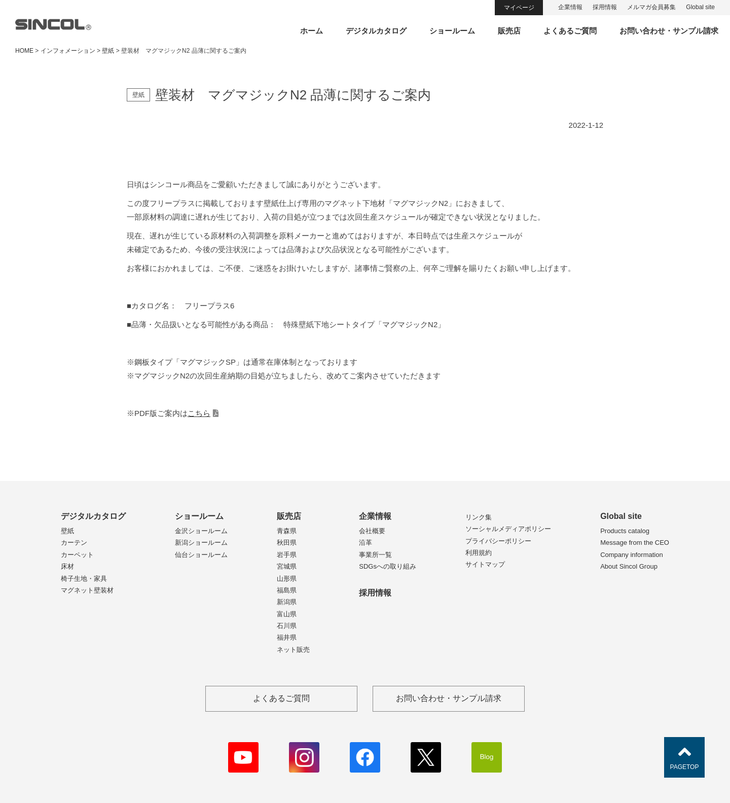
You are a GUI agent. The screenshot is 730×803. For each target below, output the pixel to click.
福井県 (287, 637)
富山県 (287, 614)
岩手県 (287, 554)
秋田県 (287, 542)
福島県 (287, 590)
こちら (199, 413)
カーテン (74, 542)
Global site (700, 7)
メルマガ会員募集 (651, 7)
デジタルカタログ (376, 30)
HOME (24, 50)
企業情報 (570, 7)
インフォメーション (68, 50)
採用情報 (605, 7)
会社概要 (372, 531)
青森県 (287, 531)
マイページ (519, 7)
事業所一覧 (375, 554)
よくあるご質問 (570, 30)
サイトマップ (485, 564)
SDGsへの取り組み (387, 566)
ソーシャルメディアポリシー (508, 529)
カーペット (77, 554)
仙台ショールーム (201, 554)
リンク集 (478, 517)
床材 (67, 566)
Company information (631, 554)
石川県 (287, 626)
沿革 (365, 542)
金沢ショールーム (201, 531)
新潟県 (287, 602)
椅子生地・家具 (84, 578)
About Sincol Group (629, 566)
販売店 (509, 30)
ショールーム (452, 30)
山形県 (287, 578)
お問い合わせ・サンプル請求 (668, 30)
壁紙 (67, 531)
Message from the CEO (634, 542)
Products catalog (624, 531)
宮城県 (287, 566)
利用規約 (478, 552)
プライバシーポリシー (498, 541)
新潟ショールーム (201, 542)
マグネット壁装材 (87, 590)
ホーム (311, 30)
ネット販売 (293, 649)
